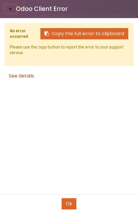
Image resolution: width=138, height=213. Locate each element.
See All (125, 38)
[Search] (44, 203)
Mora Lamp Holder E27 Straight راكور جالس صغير (102, 162)
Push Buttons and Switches (79, 51)
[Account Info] (118, 202)
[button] (107, 190)
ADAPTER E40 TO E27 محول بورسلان (36, 162)
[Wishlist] (94, 202)
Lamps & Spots (24, 51)
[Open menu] (69, 204)
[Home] (19, 203)
